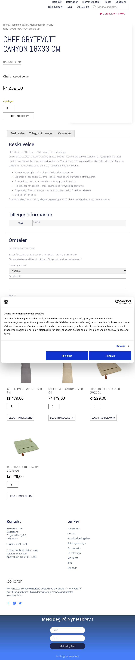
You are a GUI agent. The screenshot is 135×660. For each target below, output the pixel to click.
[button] (12, 63)
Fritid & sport (55, 7)
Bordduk (56, 1)
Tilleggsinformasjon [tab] (41, 133)
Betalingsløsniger (77, 543)
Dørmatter (72, 1)
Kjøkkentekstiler (38, 24)
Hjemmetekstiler (91, 1)
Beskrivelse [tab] (17, 133)
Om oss (72, 533)
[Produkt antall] (8, 108)
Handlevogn (74, 552)
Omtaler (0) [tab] (64, 133)
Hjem (6, 24)
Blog (70, 562)
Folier (108, 1)
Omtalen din (16, 276)
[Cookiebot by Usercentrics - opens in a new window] (117, 302)
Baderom (121, 1)
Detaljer (121, 345)
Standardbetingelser (79, 538)
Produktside (74, 548)
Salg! (69, 7)
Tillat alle (110, 355)
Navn (12, 296)
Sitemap (72, 567)
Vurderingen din (17, 265)
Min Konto (73, 557)
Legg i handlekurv (18, 116)
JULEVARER (83, 7)
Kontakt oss (74, 528)
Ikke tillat (67, 355)
